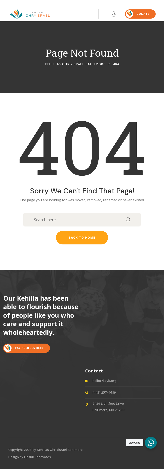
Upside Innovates (37, 457)
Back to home (82, 237)
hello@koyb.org (104, 380)
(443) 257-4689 (104, 392)
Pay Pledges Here (24, 348)
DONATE (137, 14)
